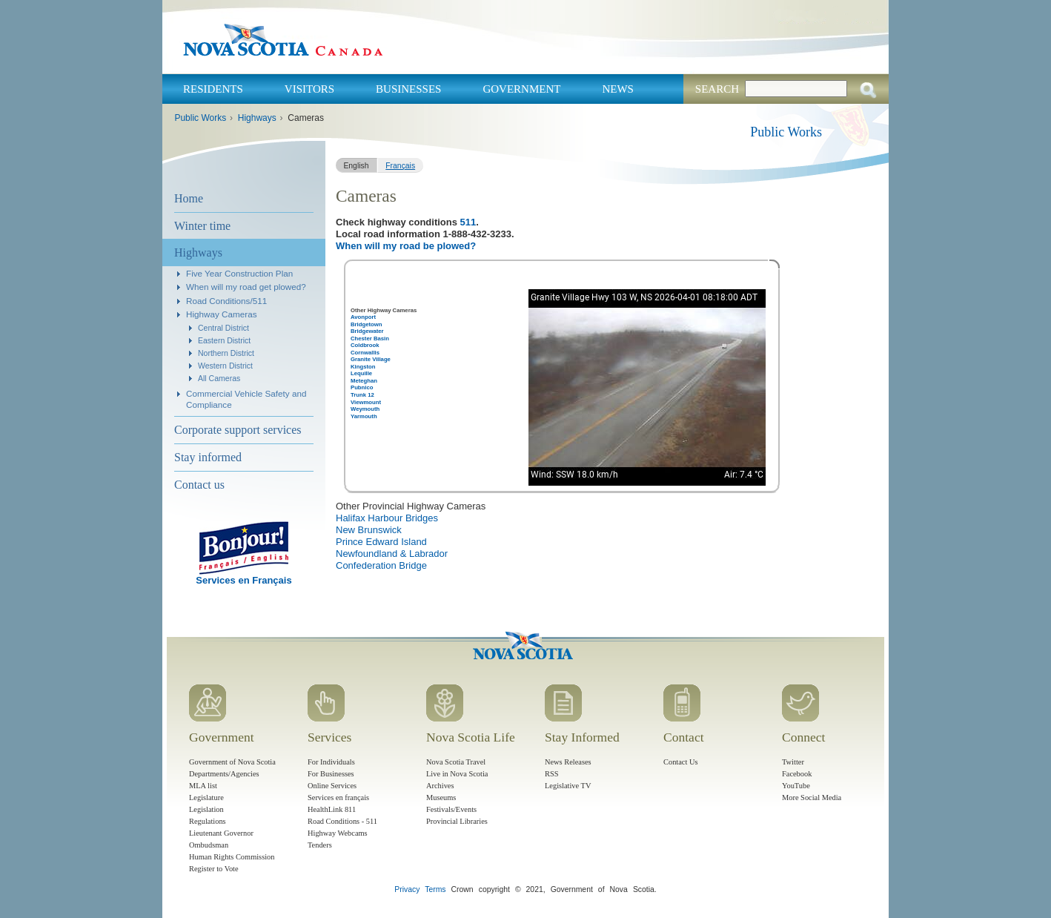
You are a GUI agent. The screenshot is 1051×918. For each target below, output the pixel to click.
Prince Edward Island (381, 541)
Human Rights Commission (231, 857)
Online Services (332, 786)
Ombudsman (208, 845)
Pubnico (362, 387)
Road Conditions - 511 (342, 821)
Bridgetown (366, 324)
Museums (441, 797)
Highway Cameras (221, 314)
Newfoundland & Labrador (392, 553)
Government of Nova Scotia (232, 762)
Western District (225, 365)
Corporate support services (238, 429)
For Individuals (331, 762)
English (355, 166)
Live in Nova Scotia (457, 774)
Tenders (320, 845)
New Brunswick (369, 529)
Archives (440, 786)
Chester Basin (370, 338)
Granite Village (371, 359)
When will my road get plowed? (246, 286)
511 (468, 222)
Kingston (363, 366)
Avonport (363, 317)
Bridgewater (367, 331)
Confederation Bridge (381, 565)
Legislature (206, 797)
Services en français (338, 797)
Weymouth (365, 409)
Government (521, 89)
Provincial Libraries (457, 821)
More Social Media (811, 797)
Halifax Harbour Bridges (387, 518)
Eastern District (224, 340)
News (618, 89)
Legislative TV (568, 786)
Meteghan (364, 380)
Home (188, 198)
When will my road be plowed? (406, 245)
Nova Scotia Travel (455, 762)
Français (400, 166)
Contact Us (680, 762)
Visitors (309, 89)
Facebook (797, 774)
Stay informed (208, 457)
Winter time (202, 225)
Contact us (199, 484)
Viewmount (366, 402)
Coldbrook (365, 345)
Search (717, 89)
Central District (223, 327)
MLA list (203, 786)
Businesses (408, 89)
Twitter (793, 762)
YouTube (796, 786)
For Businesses (331, 774)
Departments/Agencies (224, 774)
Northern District (226, 353)
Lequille (361, 373)
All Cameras (219, 378)
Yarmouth (364, 416)
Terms (435, 889)
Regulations (207, 821)
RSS (552, 774)
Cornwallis (365, 352)
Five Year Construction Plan (239, 273)
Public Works (200, 118)
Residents (213, 89)
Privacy (407, 889)
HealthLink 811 (332, 809)
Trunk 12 (362, 395)
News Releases (568, 762)
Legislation (206, 809)
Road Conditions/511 (226, 301)
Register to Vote (214, 869)
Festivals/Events (451, 809)
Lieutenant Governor (221, 833)
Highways (257, 118)
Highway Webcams (338, 833)
